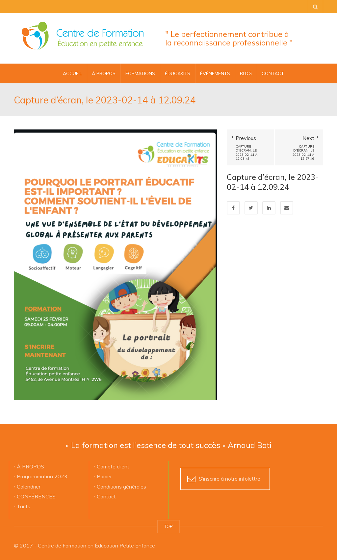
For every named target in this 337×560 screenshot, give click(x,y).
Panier (104, 476)
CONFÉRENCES (36, 496)
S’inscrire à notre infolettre (229, 478)
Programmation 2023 (42, 476)
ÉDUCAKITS (177, 73)
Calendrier (28, 486)
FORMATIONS (140, 73)
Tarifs (23, 506)
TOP (169, 526)
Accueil (72, 73)
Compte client (113, 466)
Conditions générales (121, 486)
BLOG (246, 73)
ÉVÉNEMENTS (215, 73)
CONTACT (273, 73)
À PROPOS (104, 73)
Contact (106, 496)
